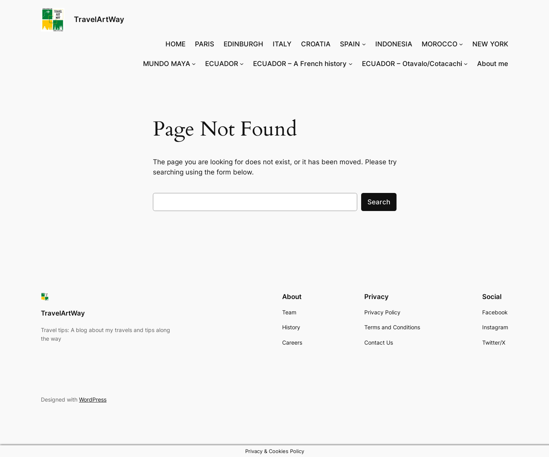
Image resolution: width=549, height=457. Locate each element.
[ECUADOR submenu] (242, 64)
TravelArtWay (99, 19)
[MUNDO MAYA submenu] (194, 64)
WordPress (92, 399)
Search (378, 202)
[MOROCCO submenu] (461, 44)
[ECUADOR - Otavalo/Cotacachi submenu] (466, 64)
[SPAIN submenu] (364, 44)
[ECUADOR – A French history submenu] (351, 64)
